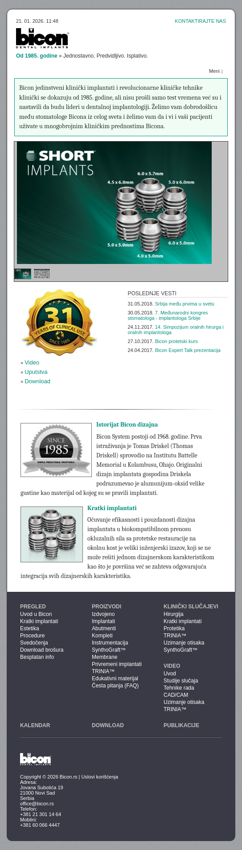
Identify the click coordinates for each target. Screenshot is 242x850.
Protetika (174, 628)
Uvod (170, 673)
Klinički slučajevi (191, 606)
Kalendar (35, 725)
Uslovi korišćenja (100, 776)
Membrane (104, 657)
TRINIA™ (103, 671)
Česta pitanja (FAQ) (115, 686)
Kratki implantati (112, 508)
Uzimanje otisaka (184, 643)
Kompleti (102, 635)
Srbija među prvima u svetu (184, 303)
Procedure (32, 635)
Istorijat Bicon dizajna (127, 424)
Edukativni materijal (115, 678)
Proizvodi (106, 606)
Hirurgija (174, 614)
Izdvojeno (103, 614)
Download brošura (41, 650)
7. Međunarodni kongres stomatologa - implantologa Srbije (168, 315)
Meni (216, 71)
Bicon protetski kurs (176, 341)
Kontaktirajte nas (200, 21)
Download (37, 381)
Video (32, 362)
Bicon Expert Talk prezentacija (188, 350)
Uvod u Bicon (36, 614)
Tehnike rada (179, 688)
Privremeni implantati (117, 664)
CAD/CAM (176, 695)
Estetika (29, 628)
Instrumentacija (110, 643)
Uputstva (36, 371)
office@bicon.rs (37, 803)
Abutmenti (104, 628)
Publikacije (181, 725)
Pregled (33, 606)
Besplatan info (37, 657)
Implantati (103, 621)
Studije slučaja (181, 681)
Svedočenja (34, 643)
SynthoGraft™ (109, 650)
